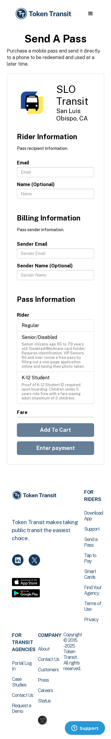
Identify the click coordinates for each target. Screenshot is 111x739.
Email (23, 163)
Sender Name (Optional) (45, 266)
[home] (43, 14)
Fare (22, 412)
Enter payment (55, 448)
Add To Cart (55, 430)
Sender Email (32, 244)
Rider (23, 315)
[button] (90, 14)
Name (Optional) (36, 184)
